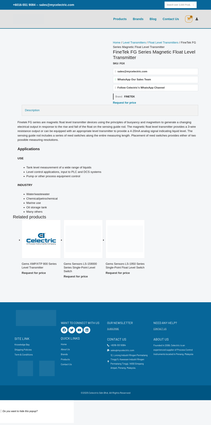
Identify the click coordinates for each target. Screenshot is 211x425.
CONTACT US (160, 330)
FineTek (129, 97)
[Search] (193, 5)
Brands (138, 19)
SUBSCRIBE (113, 330)
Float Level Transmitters (165, 42)
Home (117, 42)
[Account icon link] (196, 19)
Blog (153, 19)
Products (120, 19)
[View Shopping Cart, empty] (188, 19)
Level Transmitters (135, 42)
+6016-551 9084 (24, 4)
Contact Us (171, 19)
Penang (180, 355)
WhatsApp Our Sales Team (134, 79)
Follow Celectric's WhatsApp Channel (141, 88)
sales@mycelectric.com (56, 4)
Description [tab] (32, 111)
